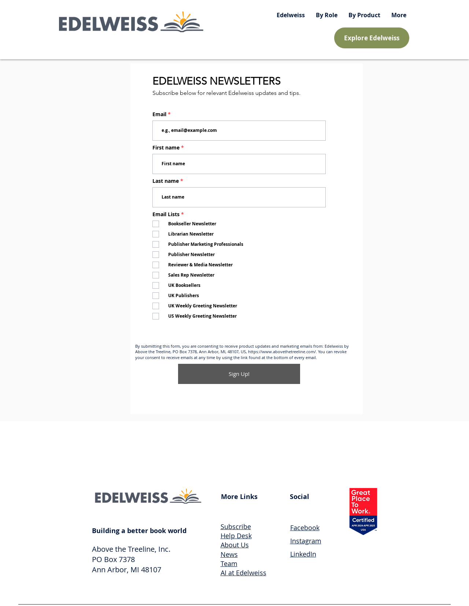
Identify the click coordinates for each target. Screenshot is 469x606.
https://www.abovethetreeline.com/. (282, 351)
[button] (326, 15)
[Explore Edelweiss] (371, 37)
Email (160, 114)
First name (166, 147)
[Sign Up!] (239, 374)
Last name (165, 181)
